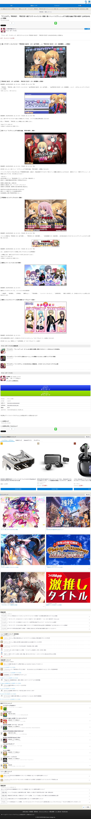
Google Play (45, 393)
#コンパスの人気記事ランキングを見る (8, 667)
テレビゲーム (37, 440)
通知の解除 (51, 811)
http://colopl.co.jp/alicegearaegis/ (13, 403)
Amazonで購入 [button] (18, 489)
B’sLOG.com (65, 811)
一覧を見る (87, 436)
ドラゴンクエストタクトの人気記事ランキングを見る (10, 699)
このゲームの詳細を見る (13, 380)
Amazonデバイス (28, 440)
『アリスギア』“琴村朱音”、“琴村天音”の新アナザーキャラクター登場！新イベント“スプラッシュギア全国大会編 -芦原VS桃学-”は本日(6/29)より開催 (57, 8)
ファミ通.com (58, 811)
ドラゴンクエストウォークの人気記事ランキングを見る (11, 672)
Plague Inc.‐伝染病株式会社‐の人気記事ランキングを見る (11, 683)
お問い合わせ (25, 811)
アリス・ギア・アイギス (5, 422)
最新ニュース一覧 (22, 8)
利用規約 (31, 811)
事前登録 (41, 11)
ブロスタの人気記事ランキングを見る (8, 688)
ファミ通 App (5, 2)
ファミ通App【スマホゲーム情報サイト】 (9, 8)
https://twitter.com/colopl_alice (12, 405)
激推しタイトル (48, 11)
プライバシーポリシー (44, 811)
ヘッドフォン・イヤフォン (7, 440)
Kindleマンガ (19, 440)
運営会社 (36, 811)
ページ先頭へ (87, 807)
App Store (45, 388)
